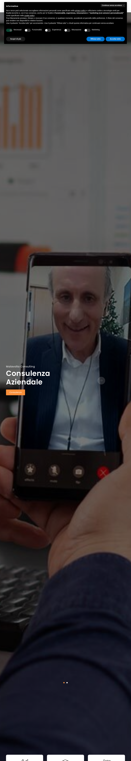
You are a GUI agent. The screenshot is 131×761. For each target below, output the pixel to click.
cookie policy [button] (29, 16)
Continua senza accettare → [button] (113, 5)
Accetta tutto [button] (115, 39)
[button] (64, 682)
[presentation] (41, 380)
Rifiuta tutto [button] (96, 39)
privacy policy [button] (80, 10)
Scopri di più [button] (15, 39)
